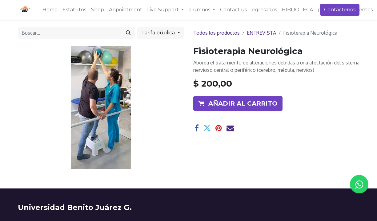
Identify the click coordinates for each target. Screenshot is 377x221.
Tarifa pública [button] (158, 33)
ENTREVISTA (261, 33)
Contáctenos (339, 10)
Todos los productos (216, 33)
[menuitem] (50, 10)
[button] (238, 103)
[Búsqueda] (128, 33)
